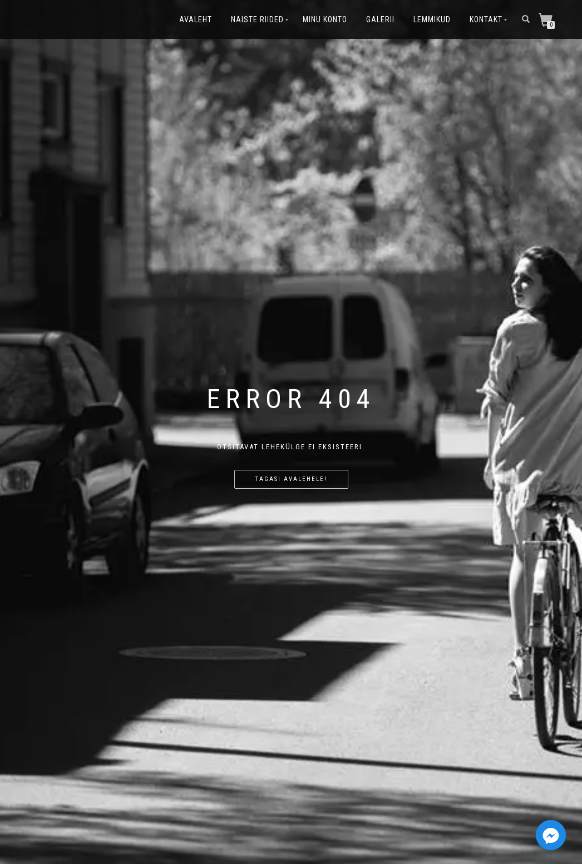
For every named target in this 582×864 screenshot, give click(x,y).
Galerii (380, 19)
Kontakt (486, 19)
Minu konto (325, 19)
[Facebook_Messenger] (551, 835)
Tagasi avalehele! (291, 479)
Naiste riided (257, 19)
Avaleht (195, 19)
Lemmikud (432, 19)
